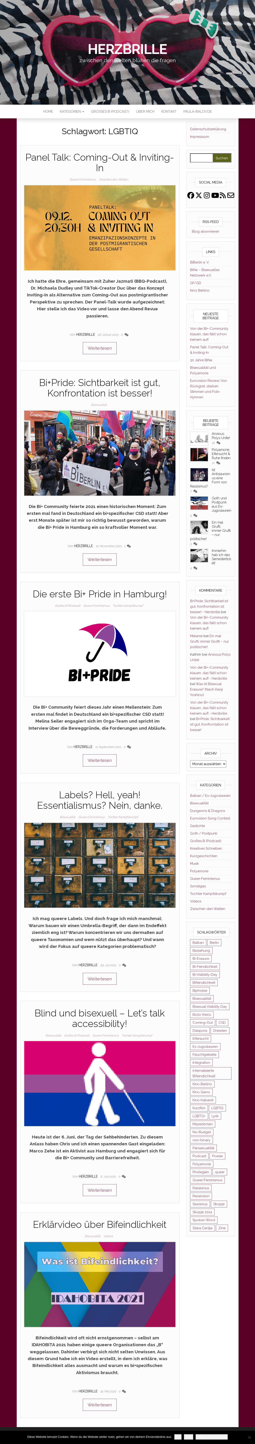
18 (213, 442)
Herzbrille (127, 49)
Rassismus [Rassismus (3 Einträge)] (201, 1188)
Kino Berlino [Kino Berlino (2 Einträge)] (202, 1084)
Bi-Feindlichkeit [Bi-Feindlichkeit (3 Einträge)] (205, 967)
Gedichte (197, 826)
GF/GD (195, 283)
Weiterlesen (100, 348)
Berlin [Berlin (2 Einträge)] (214, 943)
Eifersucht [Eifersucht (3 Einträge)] (201, 1039)
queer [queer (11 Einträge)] (220, 1172)
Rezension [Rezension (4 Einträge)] (201, 1196)
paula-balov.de (197, 111)
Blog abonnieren (204, 231)
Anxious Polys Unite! (221, 436)
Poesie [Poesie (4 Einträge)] (217, 1156)
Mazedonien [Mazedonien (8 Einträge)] (203, 1124)
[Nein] (249, 1437)
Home (48, 111)
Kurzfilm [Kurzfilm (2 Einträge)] (199, 1108)
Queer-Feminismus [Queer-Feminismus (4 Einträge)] (207, 1180)
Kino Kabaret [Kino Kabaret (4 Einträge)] (203, 1100)
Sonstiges (198, 886)
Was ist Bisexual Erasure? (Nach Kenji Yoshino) (206, 689)
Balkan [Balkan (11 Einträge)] (198, 943)
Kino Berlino (199, 290)
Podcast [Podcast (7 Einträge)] (199, 1156)
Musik (194, 864)
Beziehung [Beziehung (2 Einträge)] (201, 951)
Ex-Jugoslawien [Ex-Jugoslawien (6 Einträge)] (205, 1047)
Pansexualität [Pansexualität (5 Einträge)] (203, 1148)
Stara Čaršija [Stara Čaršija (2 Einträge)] (202, 1228)
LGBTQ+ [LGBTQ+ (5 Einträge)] (199, 1116)
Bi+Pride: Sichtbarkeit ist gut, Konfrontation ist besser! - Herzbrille (209, 606)
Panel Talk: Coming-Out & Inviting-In (99, 162)
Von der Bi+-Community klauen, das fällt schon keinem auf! (209, 334)
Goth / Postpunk (203, 833)
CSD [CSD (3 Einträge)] (222, 1023)
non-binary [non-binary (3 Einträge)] (201, 1140)
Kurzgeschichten (203, 856)
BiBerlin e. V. (199, 262)
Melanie (196, 636)
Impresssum (199, 137)
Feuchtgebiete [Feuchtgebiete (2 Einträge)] (204, 1055)
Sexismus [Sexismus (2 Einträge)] (200, 1204)
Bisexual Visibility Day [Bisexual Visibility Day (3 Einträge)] (210, 1007)
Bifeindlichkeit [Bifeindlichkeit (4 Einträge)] (204, 983)
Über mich (145, 111)
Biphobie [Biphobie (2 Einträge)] (200, 991)
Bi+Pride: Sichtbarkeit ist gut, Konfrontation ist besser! (99, 388)
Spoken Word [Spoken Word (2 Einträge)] (204, 1220)
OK (178, 1437)
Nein (188, 1437)
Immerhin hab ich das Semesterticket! (221, 557)
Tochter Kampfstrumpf (128, 605)
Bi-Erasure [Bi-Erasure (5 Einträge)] (201, 959)
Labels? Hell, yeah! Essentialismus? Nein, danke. (99, 800)
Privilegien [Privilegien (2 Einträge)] (201, 1172)
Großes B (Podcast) (110, 111)
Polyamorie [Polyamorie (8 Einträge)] (202, 1164)
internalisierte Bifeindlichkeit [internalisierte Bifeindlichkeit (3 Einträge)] (204, 1073)
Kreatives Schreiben (206, 848)
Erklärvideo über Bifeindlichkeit (99, 1224)
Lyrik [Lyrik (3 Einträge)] (215, 1116)
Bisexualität (99, 405)
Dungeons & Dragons (207, 811)
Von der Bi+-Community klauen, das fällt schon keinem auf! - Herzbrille (209, 673)
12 (213, 463)
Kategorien (72, 111)
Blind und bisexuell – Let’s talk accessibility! (100, 1018)
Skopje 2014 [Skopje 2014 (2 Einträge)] (202, 1212)
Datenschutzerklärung (208, 129)
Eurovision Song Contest (210, 818)
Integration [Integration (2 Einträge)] (201, 1063)
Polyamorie (199, 871)
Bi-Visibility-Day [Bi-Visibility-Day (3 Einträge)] (205, 975)
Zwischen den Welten (113, 179)
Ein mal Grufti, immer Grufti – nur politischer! (209, 641)
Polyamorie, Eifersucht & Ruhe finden (221, 454)
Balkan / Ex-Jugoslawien (210, 796)
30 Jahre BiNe (201, 360)
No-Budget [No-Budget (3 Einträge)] (202, 1132)
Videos (108, 1236)
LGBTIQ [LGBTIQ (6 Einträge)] (217, 1108)
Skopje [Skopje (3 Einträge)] (219, 1204)
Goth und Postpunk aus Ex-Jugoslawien (221, 504)
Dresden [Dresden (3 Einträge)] (220, 1031)
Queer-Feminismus (83, 179)
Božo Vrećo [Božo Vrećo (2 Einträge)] (202, 1015)
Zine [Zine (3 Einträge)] (221, 1228)
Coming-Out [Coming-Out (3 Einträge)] (203, 1023)
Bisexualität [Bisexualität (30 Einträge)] (202, 999)
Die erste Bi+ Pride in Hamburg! (100, 594)
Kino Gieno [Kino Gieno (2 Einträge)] (201, 1092)
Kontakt (169, 111)
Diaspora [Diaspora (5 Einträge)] (200, 1031)
